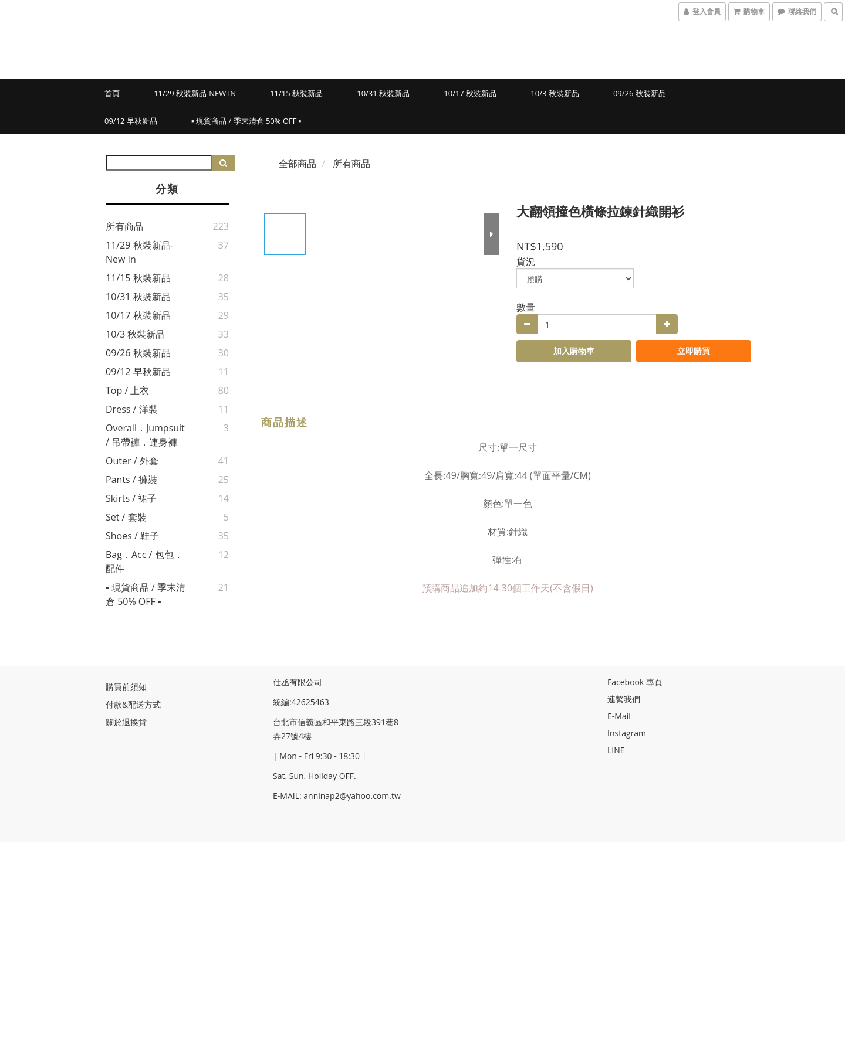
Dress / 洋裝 (132, 409)
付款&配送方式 (133, 704)
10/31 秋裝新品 (383, 93)
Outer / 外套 (132, 460)
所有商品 (124, 226)
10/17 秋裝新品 (470, 93)
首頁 (112, 93)
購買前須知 (126, 686)
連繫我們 (623, 699)
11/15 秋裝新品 (296, 93)
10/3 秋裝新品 (554, 93)
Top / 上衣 (127, 390)
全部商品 (297, 163)
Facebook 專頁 (635, 682)
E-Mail (619, 716)
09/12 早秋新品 (130, 120)
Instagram (626, 733)
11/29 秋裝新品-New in (195, 93)
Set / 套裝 (126, 517)
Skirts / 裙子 (131, 498)
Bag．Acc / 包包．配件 (144, 561)
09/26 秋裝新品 (639, 93)
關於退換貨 (126, 721)
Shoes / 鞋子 (132, 535)
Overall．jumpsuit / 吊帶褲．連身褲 (145, 434)
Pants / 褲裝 (131, 479)
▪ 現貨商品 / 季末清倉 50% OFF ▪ (246, 120)
